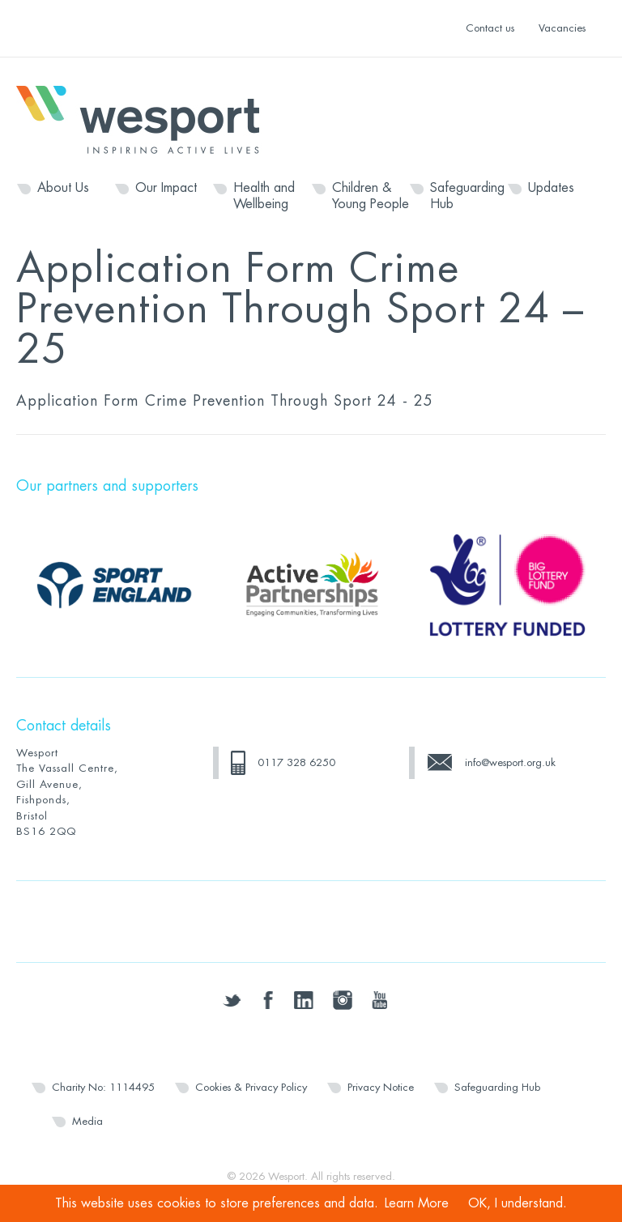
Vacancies (562, 28)
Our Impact (166, 187)
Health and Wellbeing (264, 196)
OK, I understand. (517, 1203)
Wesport (145, 118)
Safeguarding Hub (467, 196)
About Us (63, 187)
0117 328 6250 (296, 762)
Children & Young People (370, 196)
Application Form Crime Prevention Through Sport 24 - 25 (224, 401)
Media (87, 1121)
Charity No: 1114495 (103, 1087)
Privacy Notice (380, 1087)
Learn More (417, 1203)
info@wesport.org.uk (510, 762)
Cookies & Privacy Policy (251, 1087)
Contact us (490, 28)
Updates (551, 187)
